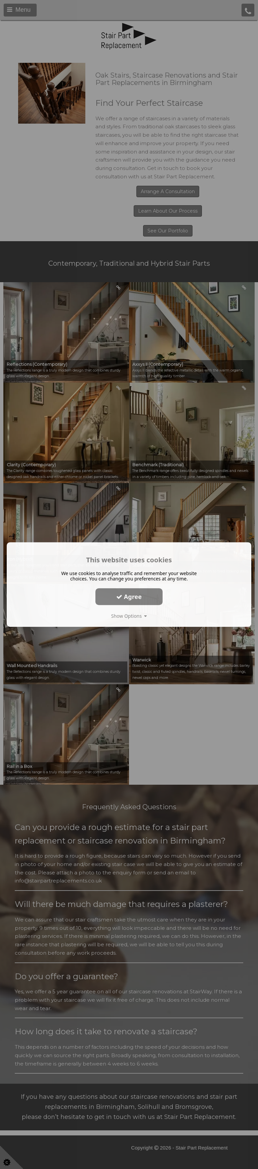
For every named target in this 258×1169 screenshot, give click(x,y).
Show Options (129, 616)
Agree (129, 597)
